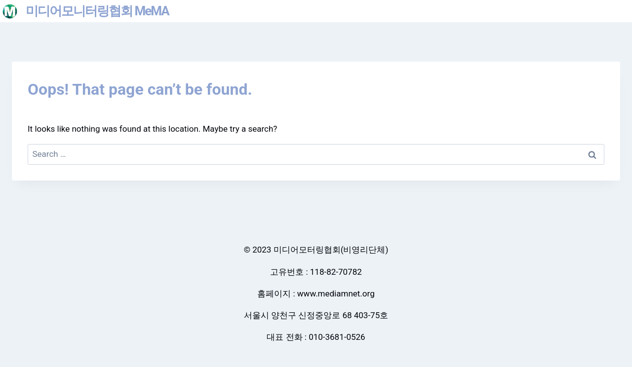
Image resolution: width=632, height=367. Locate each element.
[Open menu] (620, 11)
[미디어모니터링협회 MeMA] (85, 11)
